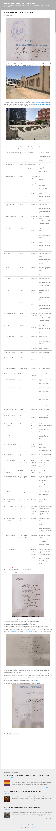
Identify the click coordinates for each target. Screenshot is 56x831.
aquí (37, 680)
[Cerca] (54, 4)
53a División (15, 631)
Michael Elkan (33, 827)
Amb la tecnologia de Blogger (28, 824)
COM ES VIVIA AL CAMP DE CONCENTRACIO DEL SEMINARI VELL (22, 807)
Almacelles (9, 733)
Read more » (49, 787)
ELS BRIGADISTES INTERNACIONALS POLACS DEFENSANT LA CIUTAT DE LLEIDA (26, 775)
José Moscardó (31, 631)
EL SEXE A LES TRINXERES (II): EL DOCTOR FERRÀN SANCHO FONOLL (23, 791)
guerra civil (16, 733)
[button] (51, 13)
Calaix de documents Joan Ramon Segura (19, 3)
